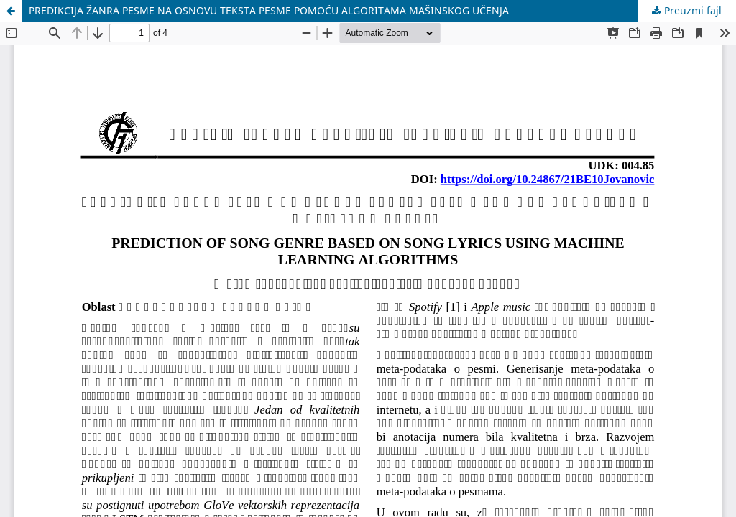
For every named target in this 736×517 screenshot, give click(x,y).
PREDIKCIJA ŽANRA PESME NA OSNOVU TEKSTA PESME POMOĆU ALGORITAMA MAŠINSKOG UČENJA (269, 10)
